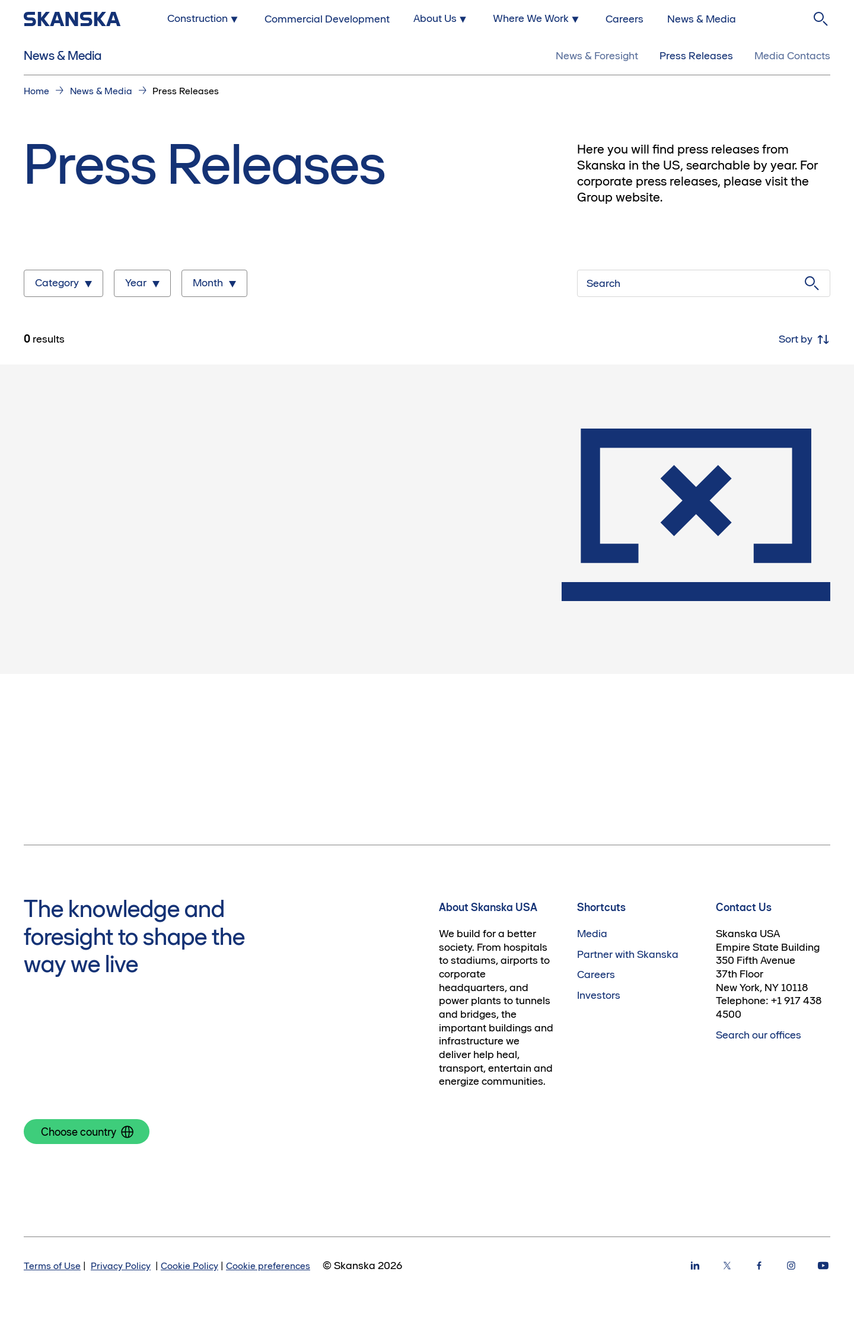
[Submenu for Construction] (204, 18)
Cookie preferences (268, 1265)
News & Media (62, 55)
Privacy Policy (121, 1265)
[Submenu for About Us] (441, 18)
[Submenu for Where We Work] (537, 18)
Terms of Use (52, 1265)
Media (592, 933)
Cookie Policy (189, 1265)
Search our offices (758, 1034)
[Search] (820, 18)
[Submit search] (811, 283)
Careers (596, 974)
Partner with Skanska (627, 954)
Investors (598, 995)
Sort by (804, 340)
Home (36, 91)
